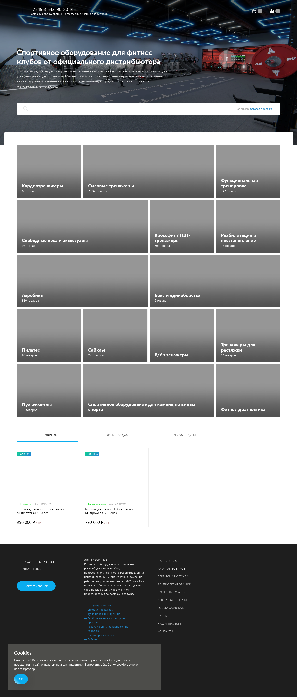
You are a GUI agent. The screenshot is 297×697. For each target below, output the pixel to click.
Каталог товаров (172, 568)
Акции (163, 616)
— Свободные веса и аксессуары (104, 618)
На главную (167, 561)
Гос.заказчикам (171, 608)
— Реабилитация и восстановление (106, 626)
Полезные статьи (172, 592)
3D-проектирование (174, 584)
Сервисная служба (173, 576)
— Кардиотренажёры (97, 605)
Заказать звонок (36, 586)
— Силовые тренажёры (98, 609)
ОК (21, 679)
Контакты (165, 631)
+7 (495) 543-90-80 (48, 9)
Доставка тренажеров (176, 600)
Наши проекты (170, 623)
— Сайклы (90, 639)
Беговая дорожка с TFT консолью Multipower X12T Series (40, 511)
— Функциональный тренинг (102, 614)
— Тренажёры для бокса (99, 635)
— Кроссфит (91, 622)
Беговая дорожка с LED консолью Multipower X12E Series (109, 511)
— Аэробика (92, 630)
